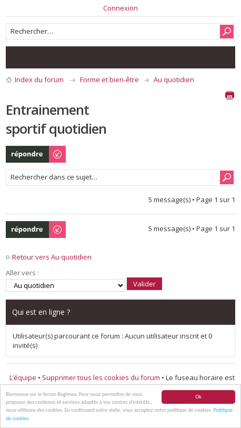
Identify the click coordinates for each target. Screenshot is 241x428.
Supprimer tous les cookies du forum (101, 377)
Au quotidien (174, 79)
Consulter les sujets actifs (40, 57)
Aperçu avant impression (229, 95)
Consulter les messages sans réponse (19, 57)
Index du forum (39, 79)
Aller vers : (22, 272)
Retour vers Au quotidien (52, 257)
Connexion (120, 8)
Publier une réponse (36, 154)
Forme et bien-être (109, 79)
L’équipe (22, 377)
